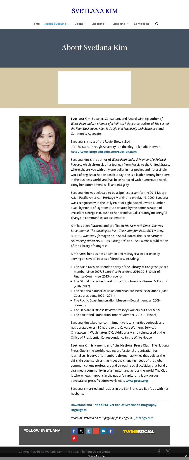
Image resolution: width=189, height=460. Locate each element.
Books (79, 23)
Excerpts (98, 23)
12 (103, 97)
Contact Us (142, 23)
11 (100, 97)
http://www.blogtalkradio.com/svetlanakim (104, 152)
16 (116, 97)
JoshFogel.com (144, 419)
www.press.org (137, 381)
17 (119, 97)
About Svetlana (55, 23)
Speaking (119, 23)
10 (97, 97)
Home (36, 23)
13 (107, 97)
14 (110, 97)
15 (113, 97)
